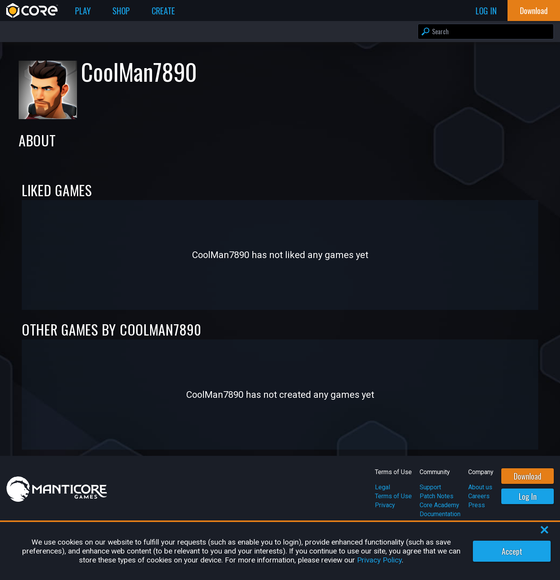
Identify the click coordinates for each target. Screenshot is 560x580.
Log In (528, 496)
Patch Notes (436, 496)
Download (527, 476)
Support (430, 487)
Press (476, 505)
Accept (512, 551)
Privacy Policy (379, 559)
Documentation (440, 514)
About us (480, 487)
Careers (479, 496)
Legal (382, 487)
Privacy (385, 505)
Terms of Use (393, 496)
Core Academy (439, 505)
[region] (280, 551)
